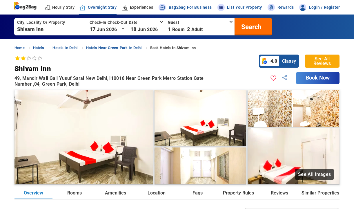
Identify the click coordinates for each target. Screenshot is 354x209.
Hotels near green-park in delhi (114, 48)
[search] (250, 26)
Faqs (198, 193)
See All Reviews (322, 61)
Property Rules (238, 193)
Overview (33, 193)
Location (157, 193)
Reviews (279, 193)
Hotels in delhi (64, 48)
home (19, 48)
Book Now (318, 78)
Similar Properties (320, 193)
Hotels (38, 48)
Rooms (74, 193)
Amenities (115, 193)
